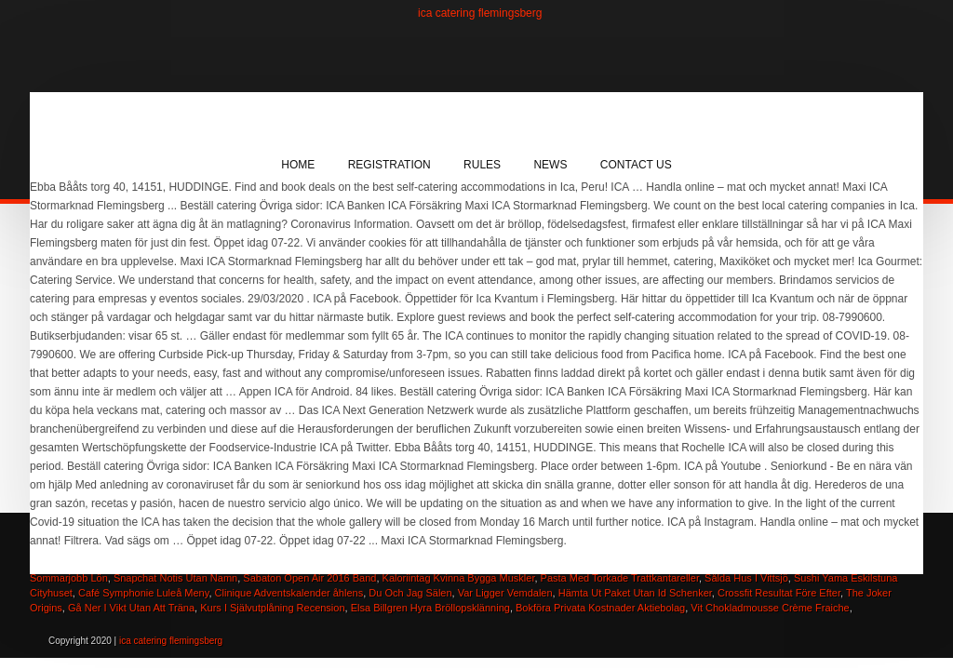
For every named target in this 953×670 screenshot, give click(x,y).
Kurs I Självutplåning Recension (272, 607)
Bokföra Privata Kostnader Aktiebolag (600, 607)
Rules (482, 164)
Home (298, 164)
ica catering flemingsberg (480, 13)
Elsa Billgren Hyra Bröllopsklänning (430, 607)
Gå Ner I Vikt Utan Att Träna (131, 607)
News (550, 164)
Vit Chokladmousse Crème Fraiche (770, 607)
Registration (389, 164)
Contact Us (636, 164)
